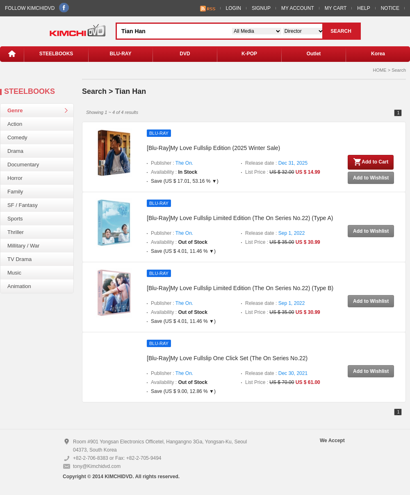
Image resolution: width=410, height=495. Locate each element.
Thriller (15, 232)
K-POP (249, 54)
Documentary (23, 164)
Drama (15, 151)
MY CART (336, 8)
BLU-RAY (121, 54)
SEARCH (340, 31)
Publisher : (172, 163)
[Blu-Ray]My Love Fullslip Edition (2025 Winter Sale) (213, 148)
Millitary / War (23, 246)
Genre (15, 110)
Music (14, 273)
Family (15, 191)
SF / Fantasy (22, 205)
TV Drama (19, 259)
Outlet (314, 54)
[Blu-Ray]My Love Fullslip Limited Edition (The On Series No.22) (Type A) (240, 218)
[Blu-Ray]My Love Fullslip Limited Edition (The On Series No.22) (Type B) (240, 288)
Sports (15, 219)
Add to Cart (370, 162)
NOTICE (390, 8)
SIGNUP (261, 8)
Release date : (276, 163)
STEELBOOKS (56, 54)
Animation (19, 286)
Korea (378, 54)
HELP (363, 8)
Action (14, 124)
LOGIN (233, 8)
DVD (185, 54)
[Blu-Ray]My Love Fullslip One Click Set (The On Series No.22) (227, 358)
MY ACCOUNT (297, 8)
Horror (15, 178)
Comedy (17, 137)
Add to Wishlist (371, 178)
